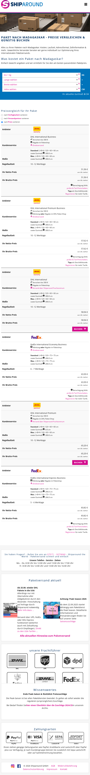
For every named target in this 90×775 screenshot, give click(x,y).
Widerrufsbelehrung (67, 765)
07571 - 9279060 (56, 554)
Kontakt (63, 769)
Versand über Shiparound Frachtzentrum (47, 288)
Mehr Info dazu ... (25, 610)
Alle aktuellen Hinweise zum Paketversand (45, 635)
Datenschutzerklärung (33, 769)
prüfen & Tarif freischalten (77, 188)
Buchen (80, 329)
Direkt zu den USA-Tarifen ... (29, 630)
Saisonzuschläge (68, 621)
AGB (53, 765)
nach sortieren (14, 115)
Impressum (52, 769)
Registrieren (70, 194)
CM (83, 89)
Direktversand (37, 145)
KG (83, 75)
